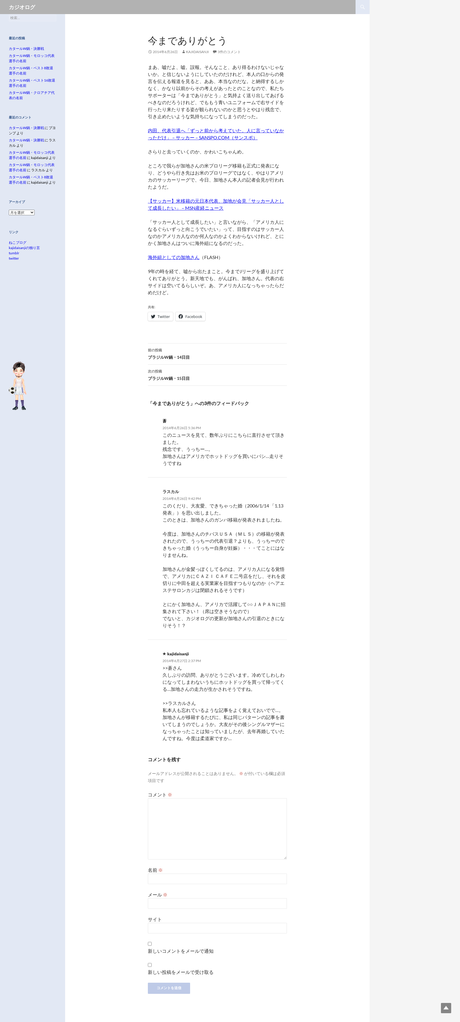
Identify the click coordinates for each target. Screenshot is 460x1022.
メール (158, 894)
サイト (155, 919)
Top (446, 1008)
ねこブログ (17, 242)
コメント (160, 794)
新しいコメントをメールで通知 (181, 951)
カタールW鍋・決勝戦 (26, 48)
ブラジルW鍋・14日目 (217, 353)
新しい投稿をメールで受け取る (181, 972)
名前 (155, 870)
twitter (14, 258)
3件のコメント (229, 52)
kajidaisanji (197, 52)
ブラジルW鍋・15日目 (217, 374)
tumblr (14, 253)
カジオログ (22, 7)
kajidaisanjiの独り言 (24, 248)
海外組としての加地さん (173, 257)
